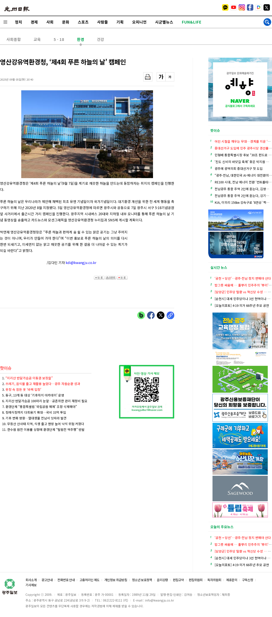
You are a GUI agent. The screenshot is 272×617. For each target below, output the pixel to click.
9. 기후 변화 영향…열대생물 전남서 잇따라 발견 (34, 418)
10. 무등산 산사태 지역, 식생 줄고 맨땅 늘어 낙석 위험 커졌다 (43, 424)
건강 (100, 39)
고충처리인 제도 (89, 580)
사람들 (102, 22)
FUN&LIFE (191, 22)
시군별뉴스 (164, 22)
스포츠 (83, 22)
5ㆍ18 (59, 39)
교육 (37, 39)
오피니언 (139, 22)
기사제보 (31, 585)
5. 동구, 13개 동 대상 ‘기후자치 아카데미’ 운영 (33, 395)
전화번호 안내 (66, 580)
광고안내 (46, 580)
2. (41, 383)
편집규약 (178, 580)
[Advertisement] (153, 252)
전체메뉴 (5, 22)
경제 (34, 22)
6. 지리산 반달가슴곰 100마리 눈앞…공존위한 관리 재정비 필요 (44, 401)
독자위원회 (214, 580)
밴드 (236, 7)
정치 (18, 22)
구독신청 (247, 580)
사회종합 (13, 39)
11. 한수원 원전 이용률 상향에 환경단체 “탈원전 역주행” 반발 (43, 429)
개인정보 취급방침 (115, 580)
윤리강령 (162, 580)
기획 (120, 22)
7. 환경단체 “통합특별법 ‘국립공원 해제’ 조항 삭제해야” (39, 406)
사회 (50, 22)
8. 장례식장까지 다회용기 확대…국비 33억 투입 (34, 412)
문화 (65, 22)
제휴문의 (231, 580)
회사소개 (31, 580)
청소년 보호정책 (142, 580)
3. (21, 389)
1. (27, 378)
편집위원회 (196, 580)
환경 (80, 39)
